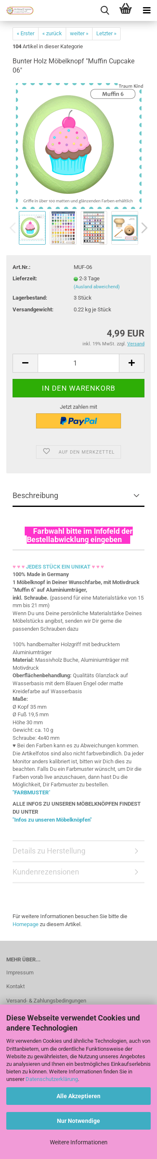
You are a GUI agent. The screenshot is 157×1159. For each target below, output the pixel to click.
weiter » (79, 33)
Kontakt (15, 986)
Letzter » (106, 33)
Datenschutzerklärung (52, 1079)
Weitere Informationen (79, 1142)
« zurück (52, 33)
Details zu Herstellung (49, 850)
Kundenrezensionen (46, 871)
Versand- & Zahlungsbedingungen (46, 1000)
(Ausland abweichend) (97, 287)
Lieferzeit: (25, 278)
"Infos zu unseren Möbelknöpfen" (52, 820)
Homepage (26, 924)
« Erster (25, 33)
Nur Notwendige (78, 1120)
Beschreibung (35, 495)
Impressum (19, 972)
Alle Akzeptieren (78, 1096)
